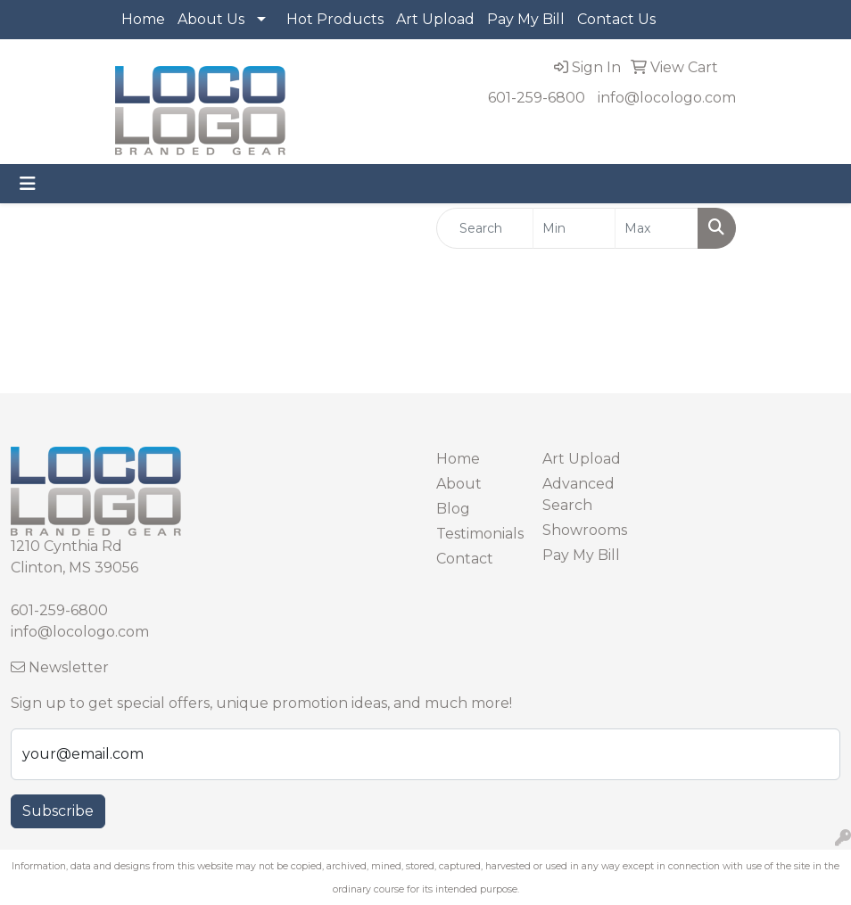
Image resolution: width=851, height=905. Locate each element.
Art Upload (435, 19)
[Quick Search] (484, 228)
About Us (211, 19)
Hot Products (335, 19)
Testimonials (478, 533)
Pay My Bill (526, 19)
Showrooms (584, 530)
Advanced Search (578, 494)
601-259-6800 (536, 97)
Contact (464, 558)
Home (143, 19)
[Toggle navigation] (27, 183)
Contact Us (616, 19)
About (459, 483)
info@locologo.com (667, 97)
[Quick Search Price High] (656, 228)
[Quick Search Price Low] (574, 228)
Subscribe (58, 810)
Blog (453, 508)
